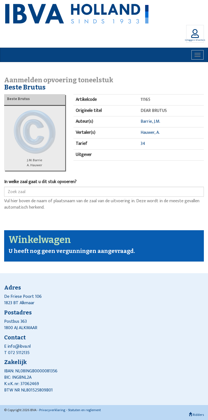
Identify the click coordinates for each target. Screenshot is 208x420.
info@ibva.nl (19, 346)
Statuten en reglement (84, 410)
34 (143, 143)
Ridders (196, 415)
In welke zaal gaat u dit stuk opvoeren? (40, 182)
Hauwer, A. (150, 132)
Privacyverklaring (52, 410)
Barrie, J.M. (150, 121)
